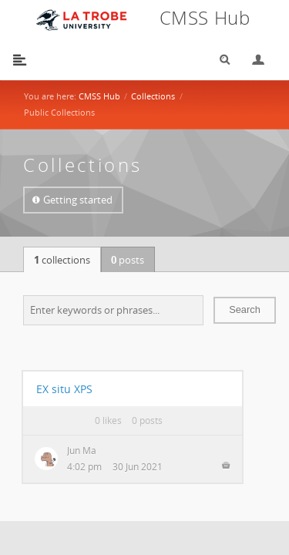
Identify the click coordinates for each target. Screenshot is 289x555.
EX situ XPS (64, 389)
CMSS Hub (99, 96)
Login (252, 59)
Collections (153, 96)
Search (220, 59)
